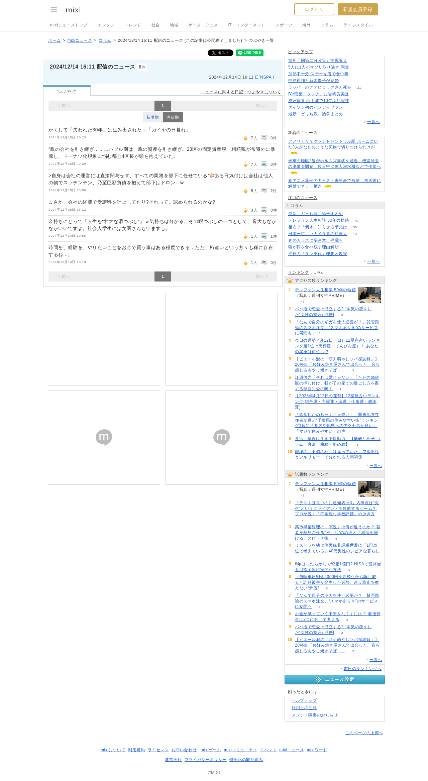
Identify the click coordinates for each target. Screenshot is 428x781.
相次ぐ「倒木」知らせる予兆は (317, 227)
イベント (268, 750)
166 (355, 61)
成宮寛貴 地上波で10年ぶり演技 (318, 100)
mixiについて (113, 750)
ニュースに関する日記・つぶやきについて (241, 92)
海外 (306, 25)
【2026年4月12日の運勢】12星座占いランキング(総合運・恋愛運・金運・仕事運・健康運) (337, 402)
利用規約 (136, 750)
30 (355, 227)
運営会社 (173, 759)
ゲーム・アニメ (203, 25)
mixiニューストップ (69, 25)
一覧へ (373, 121)
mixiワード (317, 750)
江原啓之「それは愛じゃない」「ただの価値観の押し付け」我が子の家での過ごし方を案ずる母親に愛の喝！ (337, 383)
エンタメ (106, 25)
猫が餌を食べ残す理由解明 (313, 247)
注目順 (173, 117)
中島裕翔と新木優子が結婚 (313, 80)
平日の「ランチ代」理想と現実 (317, 253)
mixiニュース (79, 40)
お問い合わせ (184, 750)
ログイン (314, 9)
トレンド (132, 25)
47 (357, 220)
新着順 (152, 117)
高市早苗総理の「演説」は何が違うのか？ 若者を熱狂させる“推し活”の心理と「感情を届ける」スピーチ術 (338, 533)
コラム (327, 25)
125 (351, 114)
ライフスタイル (358, 25)
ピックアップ (300, 51)
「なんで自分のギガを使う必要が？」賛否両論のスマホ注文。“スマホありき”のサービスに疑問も (337, 328)
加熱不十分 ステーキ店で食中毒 (318, 74)
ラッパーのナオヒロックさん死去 (319, 87)
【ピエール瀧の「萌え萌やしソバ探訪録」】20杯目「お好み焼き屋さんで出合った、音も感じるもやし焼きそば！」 (337, 365)
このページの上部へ (364, 733)
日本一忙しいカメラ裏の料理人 (317, 233)
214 (355, 254)
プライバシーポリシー (206, 759)
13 (355, 234)
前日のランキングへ (363, 668)
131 (346, 81)
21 (359, 87)
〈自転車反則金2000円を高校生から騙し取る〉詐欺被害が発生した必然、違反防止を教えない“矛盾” (337, 582)
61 (357, 101)
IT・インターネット (246, 25)
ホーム (54, 40)
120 (356, 74)
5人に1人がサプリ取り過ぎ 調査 (318, 67)
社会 (155, 25)
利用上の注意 (304, 707)
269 (346, 247)
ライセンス (158, 750)
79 (350, 240)
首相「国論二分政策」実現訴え (317, 60)
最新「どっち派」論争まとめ (315, 114)
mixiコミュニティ (240, 750)
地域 (174, 25)
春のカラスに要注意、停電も (315, 240)
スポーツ (284, 25)
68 (356, 94)
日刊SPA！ (265, 77)
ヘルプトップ (304, 700)
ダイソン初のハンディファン (315, 107)
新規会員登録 (357, 9)
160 (357, 67)
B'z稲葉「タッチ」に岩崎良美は (318, 94)
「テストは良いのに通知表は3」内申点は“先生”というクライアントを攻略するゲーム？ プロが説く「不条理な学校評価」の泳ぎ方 (337, 508)
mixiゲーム (211, 750)
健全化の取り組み (246, 759)
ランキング (298, 272)
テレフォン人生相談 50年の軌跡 (318, 220)
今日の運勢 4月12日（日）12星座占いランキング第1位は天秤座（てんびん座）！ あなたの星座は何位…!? (337, 346)
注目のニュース (302, 197)
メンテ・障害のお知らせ (315, 715)
